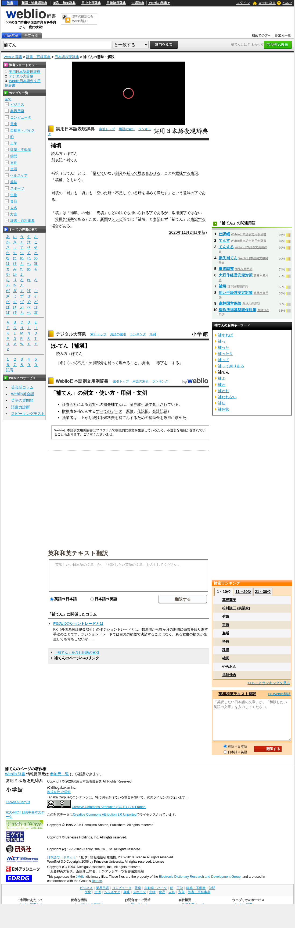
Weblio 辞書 (267, 3)
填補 (59, 179)
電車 (13, 124)
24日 (193, 232)
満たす (162, 193)
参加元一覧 (283, 35)
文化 (13, 163)
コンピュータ (20, 117)
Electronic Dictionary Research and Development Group (199, 877)
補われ (223, 391)
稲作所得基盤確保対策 (237, 310)
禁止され (159, 404)
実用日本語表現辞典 (75, 129)
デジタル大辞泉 (71, 334)
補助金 (154, 417)
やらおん (229, 666)
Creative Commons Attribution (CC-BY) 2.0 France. (109, 807)
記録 (163, 411)
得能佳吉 (229, 675)
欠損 (92, 363)
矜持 (225, 641)
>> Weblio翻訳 (279, 694)
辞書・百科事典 (38, 57)
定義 (225, 625)
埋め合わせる (149, 173)
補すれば (225, 335)
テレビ (117, 219)
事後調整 (226, 268)
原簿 (130, 411)
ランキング (138, 334)
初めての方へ (261, 35)
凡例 (152, 334)
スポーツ (17, 188)
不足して (122, 193)
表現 (194, 173)
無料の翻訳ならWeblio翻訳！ (82, 19)
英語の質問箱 (22, 400)
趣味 (13, 182)
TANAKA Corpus (18, 802)
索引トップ (107, 129)
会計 (156, 411)
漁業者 (67, 417)
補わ (221, 384)
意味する (182, 173)
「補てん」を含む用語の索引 (76, 652)
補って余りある (231, 366)
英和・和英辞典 (64, 3)
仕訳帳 (143, 411)
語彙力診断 (20, 407)
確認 (225, 658)
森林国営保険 (230, 303)
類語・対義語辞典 (34, 3)
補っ (221, 341)
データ (116, 411)
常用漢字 (179, 213)
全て (8, 99)
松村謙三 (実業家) (236, 608)
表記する (198, 219)
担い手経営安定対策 (236, 292)
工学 (13, 143)
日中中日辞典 (91, 3)
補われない (227, 397)
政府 (167, 417)
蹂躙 (225, 650)
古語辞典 (137, 3)
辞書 (10, 3)
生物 (13, 195)
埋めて (151, 193)
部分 (119, 173)
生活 (13, 169)
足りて (98, 173)
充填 (100, 213)
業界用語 (17, 111)
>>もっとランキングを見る (268, 683)
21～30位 (263, 591)
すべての (103, 411)
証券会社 (69, 404)
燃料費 (109, 417)
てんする (226, 247)
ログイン (243, 3)
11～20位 (243, 591)
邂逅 (225, 633)
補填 (222, 286)
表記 (156, 219)
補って (132, 173)
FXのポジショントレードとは (78, 623)
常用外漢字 (64, 219)
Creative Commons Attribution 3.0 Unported (104, 814)
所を (141, 193)
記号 (9, 370)
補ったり (225, 353)
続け (96, 417)
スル (72, 363)
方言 (13, 214)
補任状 (223, 409)
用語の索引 (127, 129)
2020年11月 (179, 232)
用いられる (139, 213)
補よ (221, 378)
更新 (201, 232)
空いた (102, 193)
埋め (122, 363)
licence (97, 881)
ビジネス (17, 104)
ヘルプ (287, 3)
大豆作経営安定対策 (236, 275)
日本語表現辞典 (67, 57)
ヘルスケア (19, 175)
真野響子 (229, 600)
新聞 (104, 219)
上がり (86, 417)
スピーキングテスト (28, 413)
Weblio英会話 (22, 394)
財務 (66, 411)
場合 (55, 226)
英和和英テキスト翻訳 (78, 553)
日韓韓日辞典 (116, 3)
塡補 (145, 363)
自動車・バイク (22, 130)
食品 (13, 201)
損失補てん (112, 404)
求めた (180, 417)
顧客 (92, 404)
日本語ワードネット (61, 857)
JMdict (80, 877)
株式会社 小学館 (58, 792)
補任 (221, 403)
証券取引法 (139, 404)
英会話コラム (22, 387)
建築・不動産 (20, 150)
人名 (13, 208)
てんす (224, 240)
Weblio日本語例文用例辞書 (82, 381)
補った (223, 347)
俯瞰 (225, 616)
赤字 (160, 363)
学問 (13, 156)
